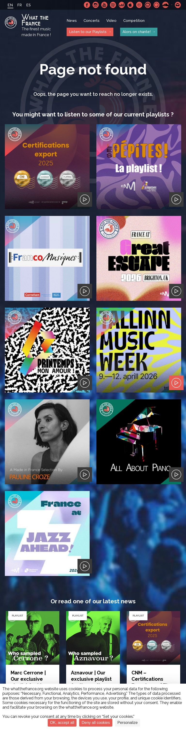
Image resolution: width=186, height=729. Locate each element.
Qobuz (157, 5)
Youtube (104, 5)
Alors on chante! (137, 32)
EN (10, 5)
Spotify (113, 5)
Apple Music (130, 5)
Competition (134, 20)
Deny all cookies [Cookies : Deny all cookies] (96, 723)
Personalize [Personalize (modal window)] (127, 723)
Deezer (122, 5)
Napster (148, 5)
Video (111, 20)
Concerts (92, 20)
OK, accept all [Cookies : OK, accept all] (62, 723)
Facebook (87, 5)
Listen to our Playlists (88, 32)
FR (19, 5)
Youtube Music (139, 5)
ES (28, 5)
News (72, 20)
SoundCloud (165, 5)
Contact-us (178, 5)
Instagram (96, 5)
